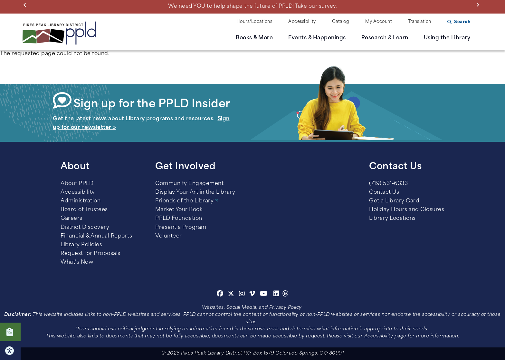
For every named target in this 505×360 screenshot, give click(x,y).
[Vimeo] (252, 294)
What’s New (77, 262)
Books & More (254, 38)
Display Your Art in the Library (195, 192)
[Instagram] (243, 294)
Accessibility (302, 22)
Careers (71, 218)
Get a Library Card (394, 201)
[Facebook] (220, 294)
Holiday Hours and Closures (406, 209)
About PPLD (77, 183)
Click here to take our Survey (10, 332)
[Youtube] (264, 294)
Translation (419, 22)
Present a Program (180, 227)
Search (462, 22)
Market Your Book (178, 209)
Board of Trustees (84, 209)
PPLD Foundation (178, 218)
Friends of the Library (184, 201)
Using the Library (447, 38)
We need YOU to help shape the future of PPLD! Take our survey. (252, 6)
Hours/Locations (254, 22)
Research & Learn (384, 38)
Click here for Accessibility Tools (10, 350)
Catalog (340, 22)
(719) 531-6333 (388, 183)
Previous (26, 4)
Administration (80, 201)
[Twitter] (231, 294)
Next (479, 4)
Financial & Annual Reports (96, 236)
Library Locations (392, 218)
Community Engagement (189, 183)
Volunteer (168, 236)
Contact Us (384, 192)
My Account (378, 22)
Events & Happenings (317, 38)
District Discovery (85, 227)
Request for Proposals (90, 253)
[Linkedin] (276, 294)
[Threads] (285, 294)
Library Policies (81, 245)
